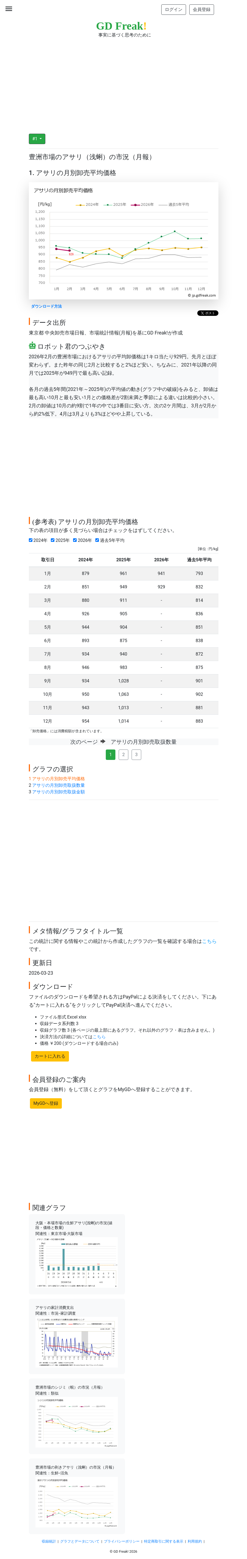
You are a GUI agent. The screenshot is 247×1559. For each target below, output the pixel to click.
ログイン (173, 9)
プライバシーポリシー (122, 1541)
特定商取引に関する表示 (163, 1541)
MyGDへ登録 (46, 1103)
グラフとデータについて (79, 1541)
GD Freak (121, 26)
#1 (35, 138)
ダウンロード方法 (46, 306)
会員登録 (201, 9)
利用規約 (195, 1541)
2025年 (61, 540)
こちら (209, 941)
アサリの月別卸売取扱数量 (58, 785)
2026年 (83, 540)
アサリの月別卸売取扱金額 (58, 791)
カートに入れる (50, 1056)
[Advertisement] (123, 82)
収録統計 (49, 1541)
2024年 (39, 540)
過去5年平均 (111, 540)
